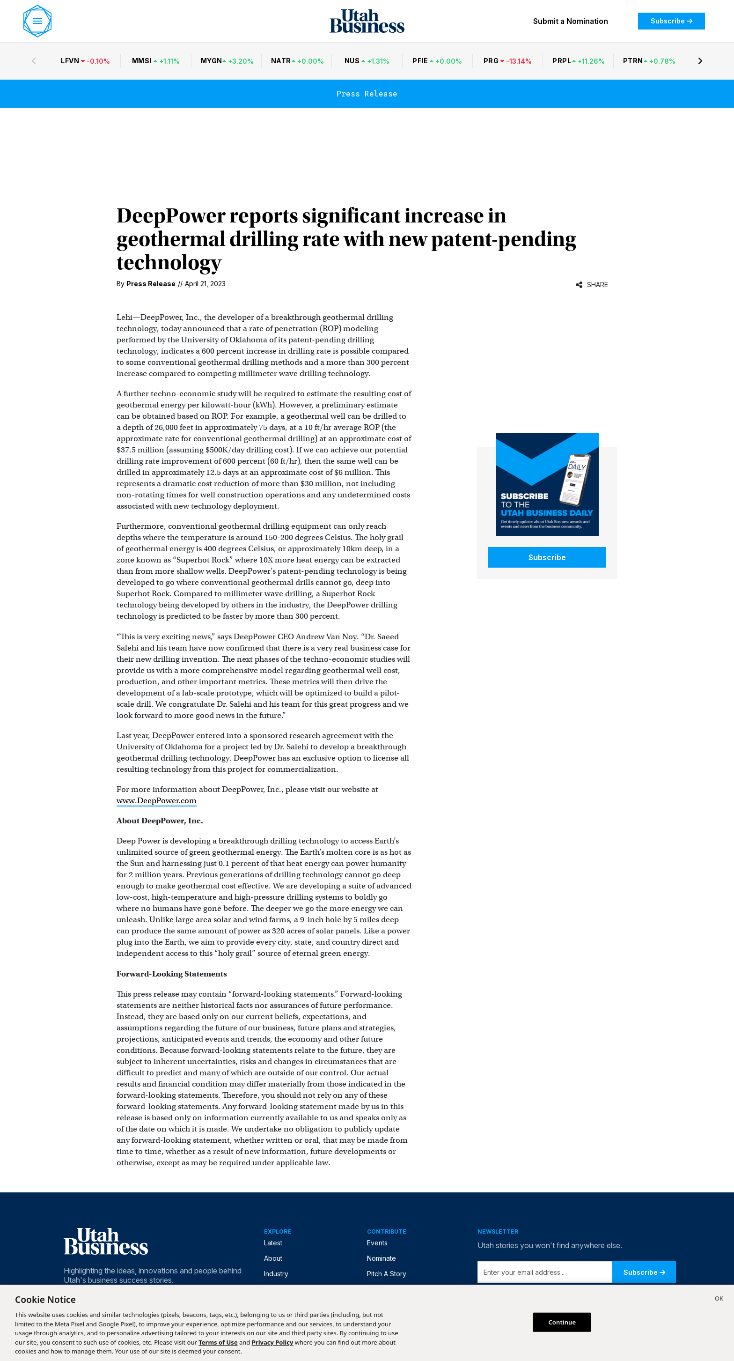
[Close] (719, 1299)
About (273, 1258)
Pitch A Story (386, 1274)
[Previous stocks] (34, 61)
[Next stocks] (700, 61)
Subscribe (671, 21)
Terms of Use (217, 1342)
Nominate (381, 1258)
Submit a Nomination (570, 21)
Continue (562, 1321)
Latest (273, 1243)
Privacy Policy (273, 1342)
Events (377, 1243)
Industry (276, 1274)
